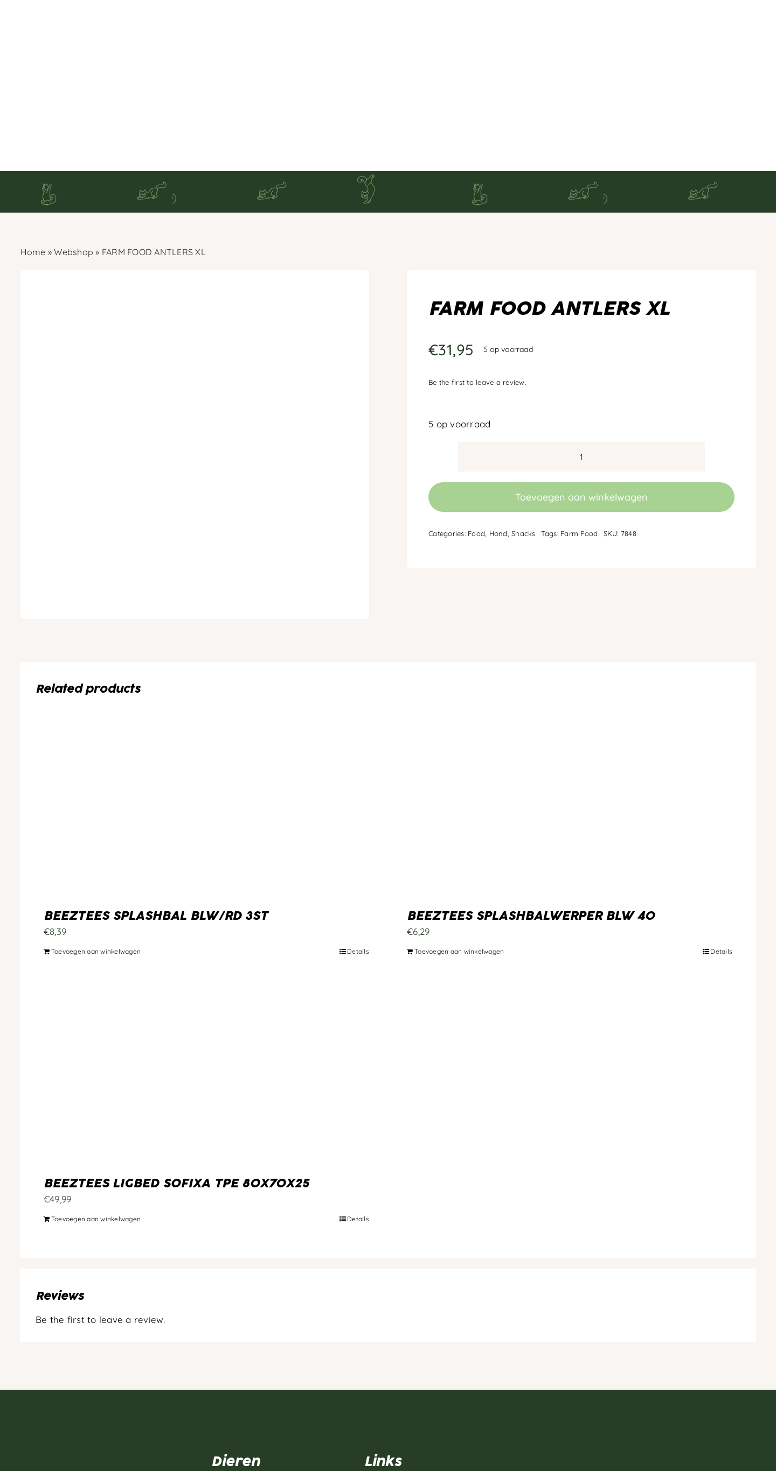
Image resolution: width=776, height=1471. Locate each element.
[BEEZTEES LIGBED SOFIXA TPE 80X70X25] (206, 1022)
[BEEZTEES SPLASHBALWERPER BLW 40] (569, 754)
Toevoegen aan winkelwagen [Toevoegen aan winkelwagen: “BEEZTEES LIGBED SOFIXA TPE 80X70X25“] (96, 1165)
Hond (498, 479)
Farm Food (579, 479)
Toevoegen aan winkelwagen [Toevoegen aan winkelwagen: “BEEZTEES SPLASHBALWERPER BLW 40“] (459, 897)
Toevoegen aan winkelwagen (581, 443)
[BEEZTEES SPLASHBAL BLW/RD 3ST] (206, 754)
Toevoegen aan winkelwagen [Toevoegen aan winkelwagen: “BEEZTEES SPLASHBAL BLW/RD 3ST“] (96, 897)
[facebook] (25, 1445)
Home (33, 198)
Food (476, 479)
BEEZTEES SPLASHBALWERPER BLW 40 (531, 862)
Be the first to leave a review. (477, 328)
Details (358, 897)
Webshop (73, 198)
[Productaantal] (581, 403)
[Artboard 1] (82, 1356)
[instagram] (46, 1445)
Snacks (523, 479)
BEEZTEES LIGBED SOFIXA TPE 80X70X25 (176, 1130)
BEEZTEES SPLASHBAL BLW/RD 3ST (156, 862)
